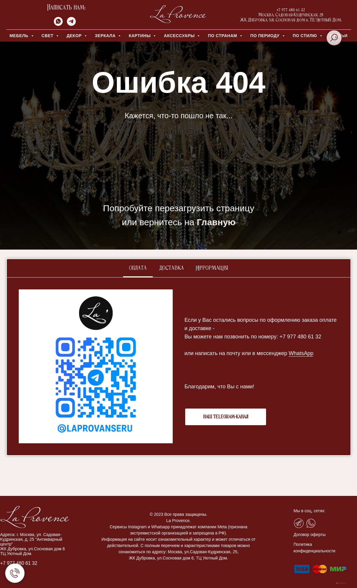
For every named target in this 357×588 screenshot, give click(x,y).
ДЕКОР (75, 35)
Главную (216, 222)
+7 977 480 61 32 (18, 563)
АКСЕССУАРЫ (180, 35)
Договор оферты (310, 534)
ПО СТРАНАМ (223, 35)
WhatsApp (301, 353)
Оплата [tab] (138, 268)
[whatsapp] (58, 24)
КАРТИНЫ (140, 35)
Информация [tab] (212, 268)
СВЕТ (48, 35)
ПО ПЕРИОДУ (265, 35)
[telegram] (71, 24)
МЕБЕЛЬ (20, 35)
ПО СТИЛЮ (305, 35)
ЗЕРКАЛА (106, 35)
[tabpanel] (178, 366)
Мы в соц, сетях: (309, 510)
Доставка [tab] (171, 268)
